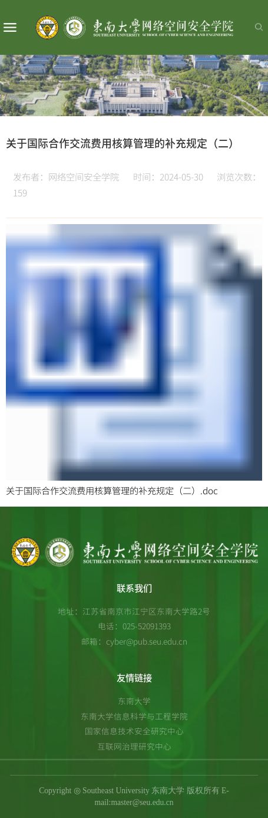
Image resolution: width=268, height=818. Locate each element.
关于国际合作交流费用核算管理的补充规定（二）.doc (112, 490)
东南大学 (134, 701)
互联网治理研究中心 (134, 746)
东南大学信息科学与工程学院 (134, 716)
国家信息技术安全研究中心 (134, 731)
